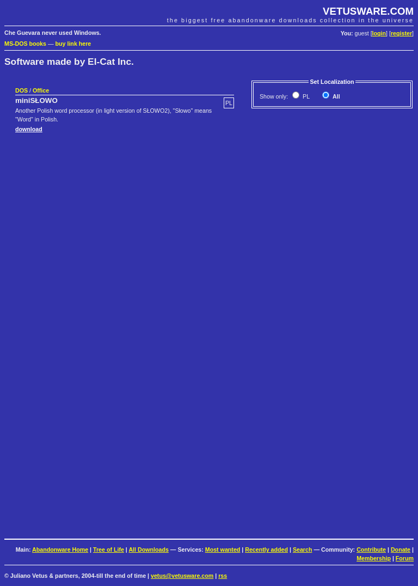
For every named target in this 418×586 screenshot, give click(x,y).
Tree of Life (108, 549)
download (28, 129)
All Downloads (148, 549)
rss (222, 575)
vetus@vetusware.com (182, 575)
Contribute (371, 549)
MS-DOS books (25, 43)
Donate (400, 549)
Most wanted (223, 549)
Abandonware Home (60, 549)
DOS (21, 90)
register (401, 33)
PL (305, 96)
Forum (405, 558)
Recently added (266, 549)
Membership (373, 558)
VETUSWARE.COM (368, 11)
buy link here (73, 43)
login (379, 33)
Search (302, 549)
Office (41, 90)
